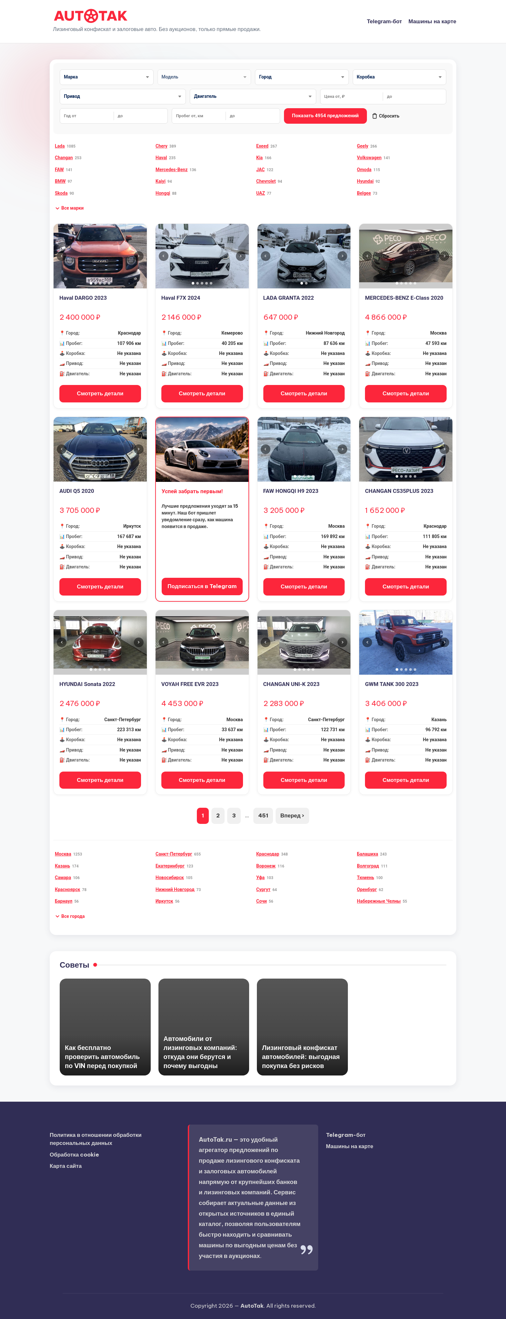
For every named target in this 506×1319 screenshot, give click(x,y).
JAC (260, 169)
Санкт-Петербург (174, 854)
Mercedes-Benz (171, 169)
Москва (63, 854)
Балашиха (367, 854)
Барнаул (63, 901)
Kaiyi (161, 181)
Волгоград (368, 865)
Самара (63, 877)
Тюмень (365, 877)
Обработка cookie (74, 1154)
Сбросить (386, 116)
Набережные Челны (379, 901)
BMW (60, 181)
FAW (59, 169)
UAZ (260, 193)
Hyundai (365, 181)
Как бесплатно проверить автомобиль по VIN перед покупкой (102, 1057)
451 (263, 815)
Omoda (364, 169)
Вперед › (292, 815)
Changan (64, 157)
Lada (60, 146)
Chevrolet (266, 181)
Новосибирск (170, 877)
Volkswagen (369, 157)
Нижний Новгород (175, 889)
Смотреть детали (100, 393)
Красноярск (67, 889)
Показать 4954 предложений (325, 116)
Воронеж (266, 865)
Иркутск (164, 901)
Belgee (364, 193)
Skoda (61, 193)
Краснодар (267, 854)
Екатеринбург (170, 865)
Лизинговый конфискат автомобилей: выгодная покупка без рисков (301, 1057)
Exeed (262, 146)
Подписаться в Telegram (202, 586)
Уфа (260, 877)
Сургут (263, 889)
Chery (161, 146)
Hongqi (163, 193)
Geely (362, 146)
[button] (69, 208)
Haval (161, 157)
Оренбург (367, 889)
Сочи (261, 901)
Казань (62, 865)
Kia (259, 157)
